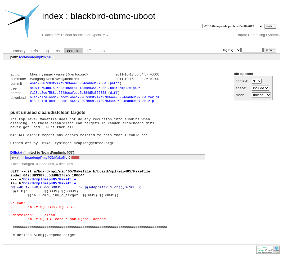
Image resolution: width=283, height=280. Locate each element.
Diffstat (16, 161)
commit (73, 51)
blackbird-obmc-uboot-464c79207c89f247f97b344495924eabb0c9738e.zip (92, 103)
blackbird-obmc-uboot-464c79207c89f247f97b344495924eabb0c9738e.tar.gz (95, 99)
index (52, 16)
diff (88, 51)
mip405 (49, 57)
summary (17, 51)
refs (35, 51)
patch (114, 84)
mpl (39, 57)
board (30, 57)
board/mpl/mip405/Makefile (46, 166)
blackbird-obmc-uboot (112, 16)
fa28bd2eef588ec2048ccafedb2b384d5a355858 (68, 94)
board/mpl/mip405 (125, 89)
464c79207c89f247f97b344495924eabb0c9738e (68, 84)
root (22, 57)
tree (58, 51)
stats (100, 51)
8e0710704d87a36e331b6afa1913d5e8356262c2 (68, 89)
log (46, 51)
